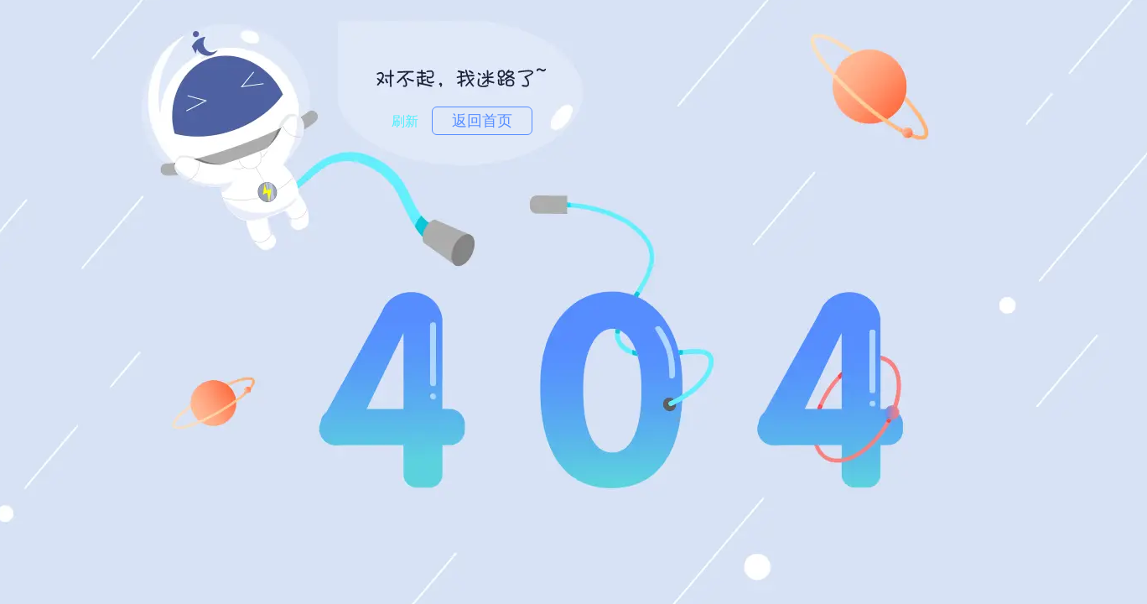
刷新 (405, 121)
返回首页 (482, 120)
